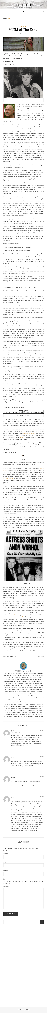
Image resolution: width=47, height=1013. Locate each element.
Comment (6, 887)
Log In (9, 18)
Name (5, 854)
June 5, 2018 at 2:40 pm (16, 759)
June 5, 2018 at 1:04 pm (16, 732)
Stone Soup (7, 165)
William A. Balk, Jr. (10, 656)
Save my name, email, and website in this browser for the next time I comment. (23, 882)
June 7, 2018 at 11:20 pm (16, 779)
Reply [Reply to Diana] (42, 776)
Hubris (23, 26)
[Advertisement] (10, 952)
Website (5, 870)
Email (5, 862)
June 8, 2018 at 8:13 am (16, 799)
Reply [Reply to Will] (42, 756)
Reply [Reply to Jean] (42, 730)
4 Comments (40, 656)
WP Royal (27, 1010)
